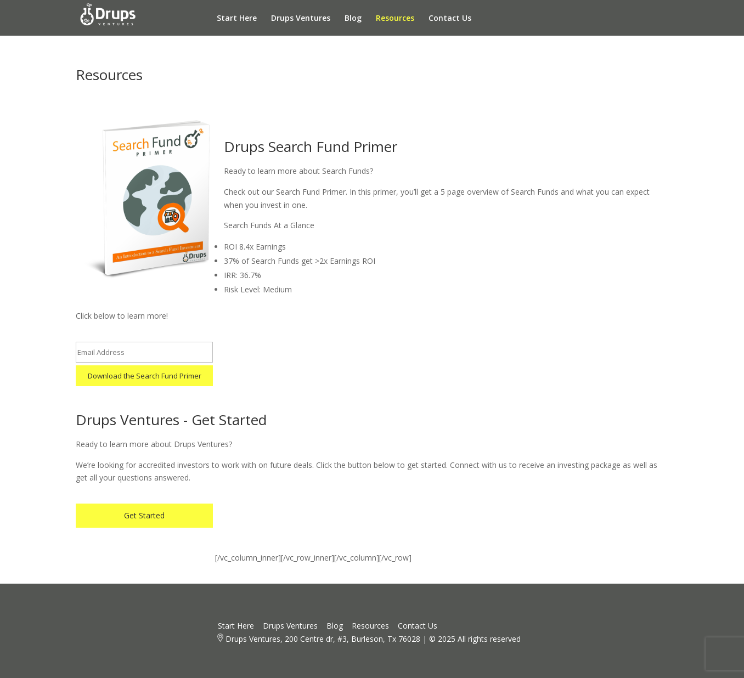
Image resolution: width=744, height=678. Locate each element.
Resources (376, 27)
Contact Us (430, 27)
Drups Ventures (281, 27)
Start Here (218, 27)
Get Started (144, 534)
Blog (333, 27)
